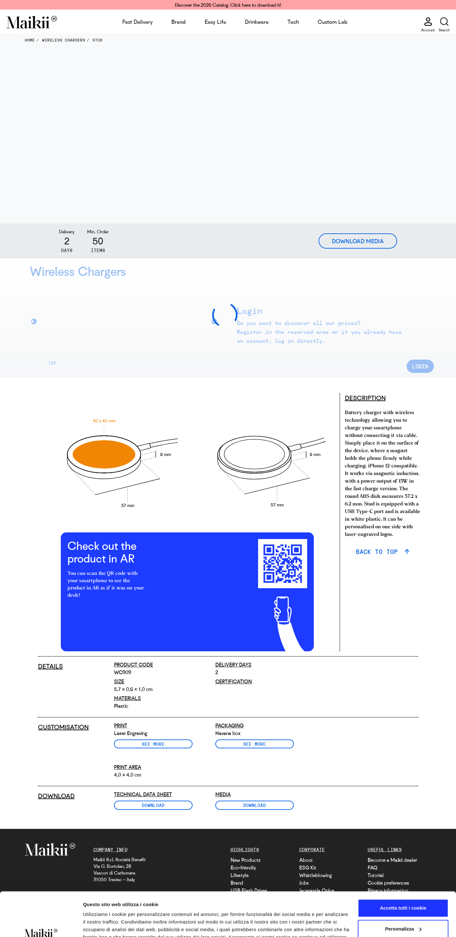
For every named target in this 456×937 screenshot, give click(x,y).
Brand (178, 21)
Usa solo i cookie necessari (403, 911)
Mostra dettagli (100, 924)
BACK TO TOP (379, 552)
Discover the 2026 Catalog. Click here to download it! (228, 5)
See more (153, 744)
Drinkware (257, 21)
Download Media (358, 241)
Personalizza (403, 891)
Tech (293, 21)
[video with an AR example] (196, 563)
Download (153, 805)
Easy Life (215, 21)
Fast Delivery (137, 21)
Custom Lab (332, 21)
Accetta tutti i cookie (403, 870)
